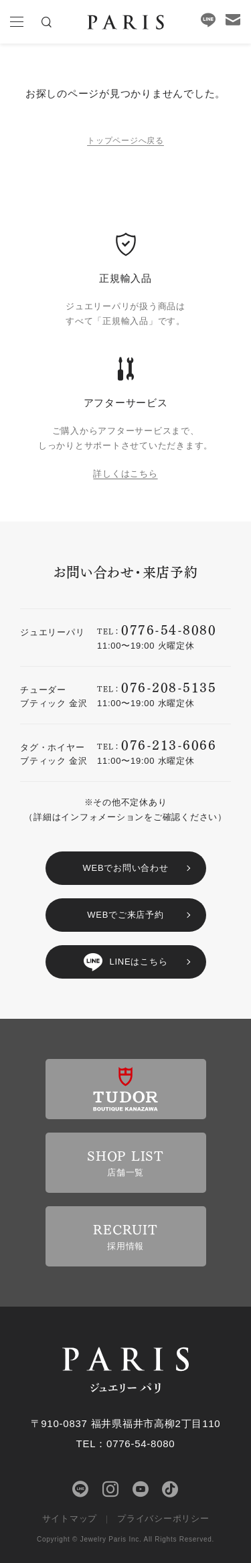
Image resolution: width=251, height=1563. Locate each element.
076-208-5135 (168, 686)
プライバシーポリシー (163, 1518)
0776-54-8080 (168, 629)
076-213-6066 (168, 744)
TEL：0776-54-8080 (125, 1443)
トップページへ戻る (125, 140)
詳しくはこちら (125, 474)
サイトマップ (70, 1518)
